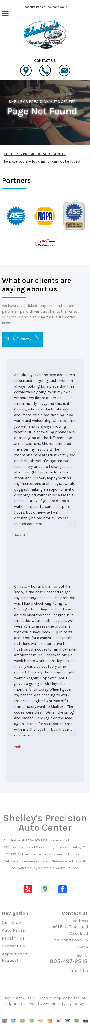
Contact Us (13, 946)
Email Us (78, 970)
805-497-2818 (36, 840)
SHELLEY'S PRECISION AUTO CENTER (42, 101)
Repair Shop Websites (59, 998)
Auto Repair (14, 930)
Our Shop (11, 922)
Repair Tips (13, 938)
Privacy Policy (71, 1003)
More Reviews (22, 339)
